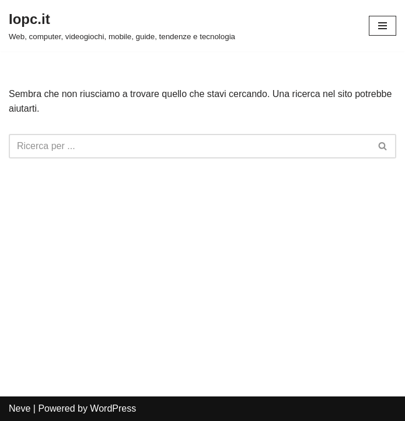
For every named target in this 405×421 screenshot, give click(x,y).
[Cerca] (189, 146)
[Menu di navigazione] (382, 26)
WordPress (113, 408)
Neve (19, 408)
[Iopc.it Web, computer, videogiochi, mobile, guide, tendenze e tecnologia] (122, 25)
